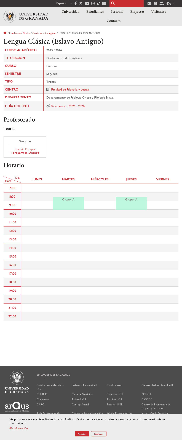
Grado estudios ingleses (44, 33)
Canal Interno (114, 385)
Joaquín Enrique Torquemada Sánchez (25, 151)
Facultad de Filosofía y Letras (70, 89)
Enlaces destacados (53, 374)
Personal (117, 12)
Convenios (43, 399)
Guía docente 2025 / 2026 (68, 106)
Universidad (70, 12)
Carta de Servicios (82, 394)
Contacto (114, 21)
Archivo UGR (114, 399)
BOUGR (146, 394)
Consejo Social (80, 404)
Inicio (5, 33)
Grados (26, 33)
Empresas (137, 12)
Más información (18, 428)
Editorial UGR (114, 404)
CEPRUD (42, 394)
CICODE (146, 399)
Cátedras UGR (114, 394)
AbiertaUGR (79, 399)
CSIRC (40, 404)
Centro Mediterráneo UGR (157, 385)
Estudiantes (95, 12)
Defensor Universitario (85, 385)
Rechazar (98, 433)
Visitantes (158, 12)
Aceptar (82, 433)
